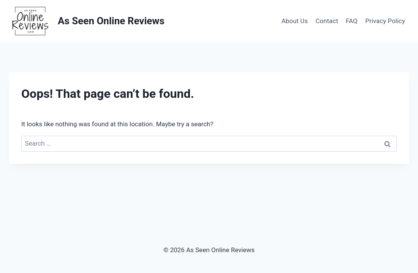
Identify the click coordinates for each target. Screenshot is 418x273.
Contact (326, 21)
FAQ (352, 21)
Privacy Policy (385, 21)
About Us (295, 21)
